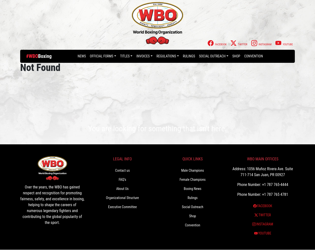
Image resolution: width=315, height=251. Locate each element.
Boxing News (193, 189)
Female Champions (193, 180)
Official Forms (101, 56)
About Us (122, 189)
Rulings (189, 56)
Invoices (143, 56)
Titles (125, 56)
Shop (236, 56)
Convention (253, 56)
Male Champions (192, 170)
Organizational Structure (122, 198)
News (82, 56)
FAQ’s (122, 180)
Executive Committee (122, 207)
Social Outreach (212, 56)
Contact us (122, 170)
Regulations (166, 56)
